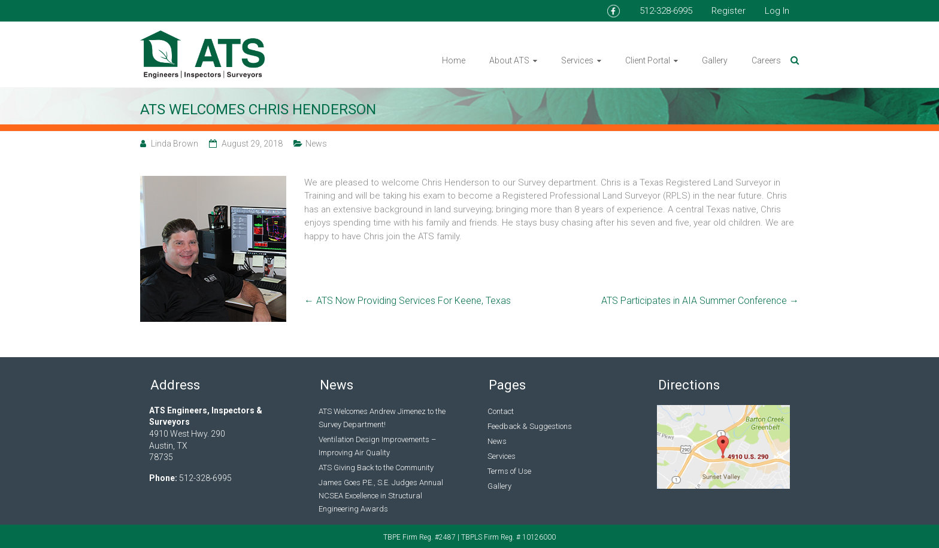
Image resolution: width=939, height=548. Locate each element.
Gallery (715, 60)
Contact (500, 411)
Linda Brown (174, 143)
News (316, 143)
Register (728, 10)
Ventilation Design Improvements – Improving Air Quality (377, 446)
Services (577, 60)
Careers (766, 60)
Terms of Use (509, 471)
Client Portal (647, 60)
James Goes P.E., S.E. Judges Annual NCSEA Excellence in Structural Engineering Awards (381, 495)
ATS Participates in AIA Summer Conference (700, 300)
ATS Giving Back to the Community (376, 467)
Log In (777, 10)
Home (453, 60)
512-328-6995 (666, 10)
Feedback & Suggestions (529, 426)
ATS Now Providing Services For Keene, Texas (407, 300)
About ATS (509, 60)
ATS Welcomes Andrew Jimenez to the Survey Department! (382, 418)
